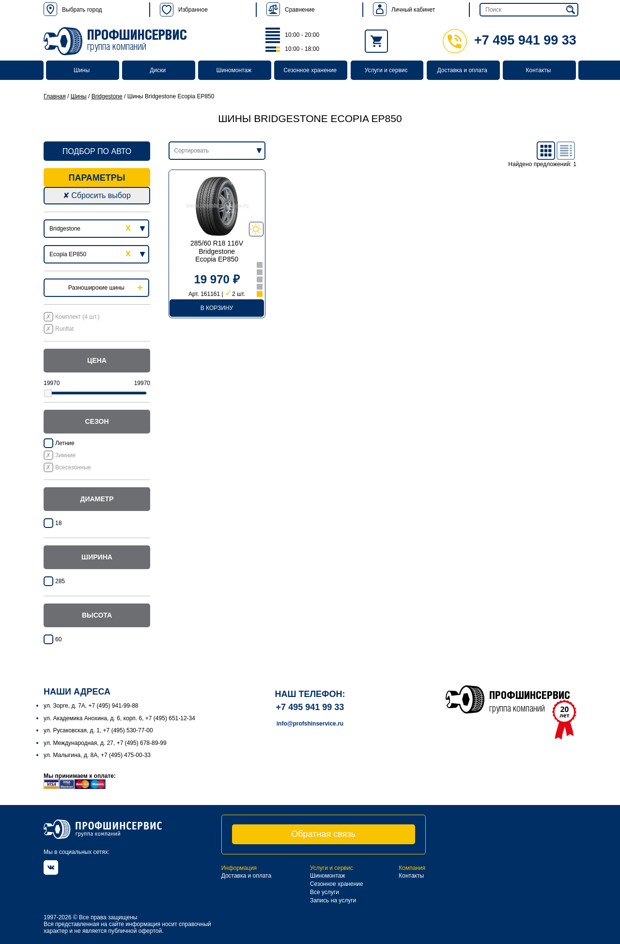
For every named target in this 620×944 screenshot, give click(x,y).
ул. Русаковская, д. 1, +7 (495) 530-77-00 (98, 730)
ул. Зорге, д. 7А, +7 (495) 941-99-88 (91, 705)
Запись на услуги (333, 900)
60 (58, 639)
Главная (55, 96)
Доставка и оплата (462, 70)
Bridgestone (107, 96)
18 (58, 523)
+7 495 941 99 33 (509, 40)
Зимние (65, 455)
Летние (65, 443)
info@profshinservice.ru (310, 723)
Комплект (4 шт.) (77, 316)
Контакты (538, 70)
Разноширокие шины (96, 287)
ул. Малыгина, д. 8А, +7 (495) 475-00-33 (97, 755)
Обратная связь (323, 834)
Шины (82, 70)
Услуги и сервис (386, 70)
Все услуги (324, 892)
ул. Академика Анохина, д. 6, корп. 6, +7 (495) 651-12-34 (119, 718)
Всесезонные (73, 467)
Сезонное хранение (310, 70)
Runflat (64, 328)
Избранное (184, 9)
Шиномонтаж (234, 70)
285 (60, 581)
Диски (158, 70)
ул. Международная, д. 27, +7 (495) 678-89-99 (105, 743)
